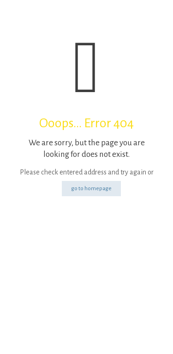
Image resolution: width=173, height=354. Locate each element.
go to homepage (91, 189)
